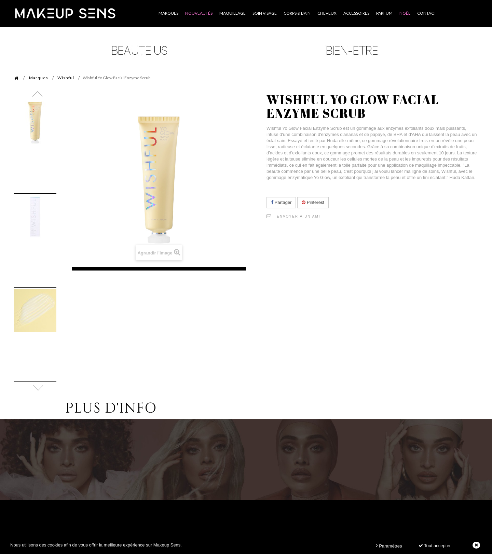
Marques (38, 77)
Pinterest (313, 202)
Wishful (65, 77)
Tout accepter (435, 545)
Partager (281, 202)
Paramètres (389, 546)
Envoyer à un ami (298, 216)
